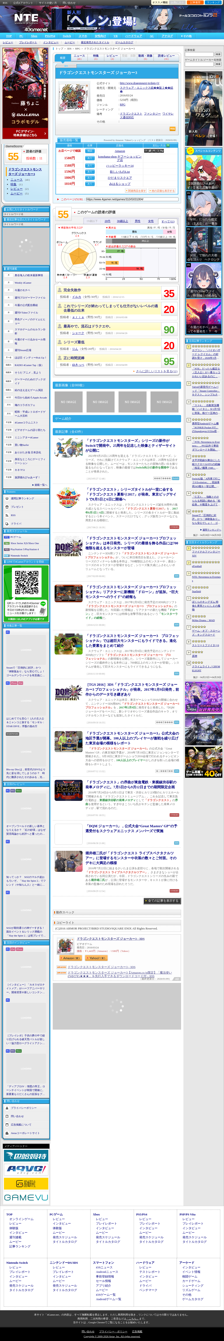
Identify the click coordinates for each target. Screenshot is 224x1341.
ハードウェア (133, 36)
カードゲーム (191, 1281)
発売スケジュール (65, 1237)
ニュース (16, 179)
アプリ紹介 (103, 1285)
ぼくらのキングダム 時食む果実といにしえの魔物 (206, 605)
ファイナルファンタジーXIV (206, 553)
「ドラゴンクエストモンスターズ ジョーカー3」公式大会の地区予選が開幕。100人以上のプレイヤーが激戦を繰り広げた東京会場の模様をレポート (132, 738)
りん (75, 349)
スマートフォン (103, 1262)
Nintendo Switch (19, 555)
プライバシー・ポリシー (113, 1331)
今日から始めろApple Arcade (31, 397)
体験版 (13, 1228)
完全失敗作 (72, 290)
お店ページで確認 (69, 150)
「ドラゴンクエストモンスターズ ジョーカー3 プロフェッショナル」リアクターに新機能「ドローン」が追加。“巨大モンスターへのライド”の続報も (131, 592)
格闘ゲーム (189, 1276)
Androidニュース (107, 1272)
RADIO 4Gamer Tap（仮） (29, 365)
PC (21, 36)
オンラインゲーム (21, 1219)
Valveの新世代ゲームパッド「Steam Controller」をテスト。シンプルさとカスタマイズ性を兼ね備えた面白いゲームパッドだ (206, 391)
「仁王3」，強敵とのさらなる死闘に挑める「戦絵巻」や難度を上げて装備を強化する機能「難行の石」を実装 (206, 501)
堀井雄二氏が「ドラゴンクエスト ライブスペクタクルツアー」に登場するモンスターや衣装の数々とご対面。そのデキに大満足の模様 (130, 858)
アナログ (167, 36)
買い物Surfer (22, 444)
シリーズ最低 (73, 342)
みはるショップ (119, 184)
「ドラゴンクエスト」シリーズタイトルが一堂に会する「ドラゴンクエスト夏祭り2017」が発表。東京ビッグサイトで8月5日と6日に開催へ (130, 494)
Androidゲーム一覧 (108, 1299)
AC (152, 36)
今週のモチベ (22, 290)
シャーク (78, 333)
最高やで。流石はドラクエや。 (87, 326)
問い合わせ (69, 2)
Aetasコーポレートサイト (25, 1133)
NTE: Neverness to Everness (206, 578)
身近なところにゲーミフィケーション (30, 461)
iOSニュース (104, 1267)
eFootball (197, 566)
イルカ (76, 297)
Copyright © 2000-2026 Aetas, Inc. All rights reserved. (112, 1336)
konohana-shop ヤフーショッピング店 (120, 158)
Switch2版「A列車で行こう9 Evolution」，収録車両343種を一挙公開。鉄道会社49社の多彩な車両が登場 (206, 482)
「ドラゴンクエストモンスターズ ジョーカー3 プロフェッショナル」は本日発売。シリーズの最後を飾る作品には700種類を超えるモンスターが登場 (131, 543)
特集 (13, 184)
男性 (137, 221)
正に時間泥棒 (73, 358)
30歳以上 (122, 221)
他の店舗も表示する (163, 190)
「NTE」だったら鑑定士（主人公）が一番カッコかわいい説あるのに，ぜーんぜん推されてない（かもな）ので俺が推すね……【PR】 (206, 372)
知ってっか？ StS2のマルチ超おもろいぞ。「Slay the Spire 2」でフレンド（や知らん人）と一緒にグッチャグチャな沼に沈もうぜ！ (26, 881)
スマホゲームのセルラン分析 (30, 331)
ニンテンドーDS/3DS (64, 1262)
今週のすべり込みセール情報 (30, 341)
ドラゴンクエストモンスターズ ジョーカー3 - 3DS (111, 938)
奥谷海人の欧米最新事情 (29, 275)
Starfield (196, 591)
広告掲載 (137, 1331)
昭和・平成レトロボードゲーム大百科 (30, 413)
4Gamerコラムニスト (26, 422)
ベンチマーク (148, 1290)
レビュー (8, 42)
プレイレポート (28, 42)
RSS (5, 2)
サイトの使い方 (48, 2)
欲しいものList (120, 171)
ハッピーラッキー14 (119, 165)
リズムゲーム (191, 1290)
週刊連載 (15, 1237)
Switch (67, 36)
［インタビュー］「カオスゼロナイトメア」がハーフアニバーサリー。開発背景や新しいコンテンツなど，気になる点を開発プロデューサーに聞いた (25, 988)
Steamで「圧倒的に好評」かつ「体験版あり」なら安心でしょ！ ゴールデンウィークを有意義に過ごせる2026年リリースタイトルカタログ (26, 671)
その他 (186, 1294)
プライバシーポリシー (24, 1107)
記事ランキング (20, 1246)
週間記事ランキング (22, 498)
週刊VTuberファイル (26, 312)
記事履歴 (195, 2)
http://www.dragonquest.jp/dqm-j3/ (139, 83)
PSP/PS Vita (187, 1214)
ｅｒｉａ (78, 317)
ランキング (213, 2)
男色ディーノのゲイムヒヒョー (30, 321)
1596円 (69, 171)
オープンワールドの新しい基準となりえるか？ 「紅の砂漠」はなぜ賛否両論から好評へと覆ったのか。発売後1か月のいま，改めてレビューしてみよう (26, 830)
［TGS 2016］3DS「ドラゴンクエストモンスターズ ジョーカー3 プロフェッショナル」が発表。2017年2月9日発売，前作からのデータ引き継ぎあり (132, 689)
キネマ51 (20, 469)
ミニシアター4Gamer (26, 437)
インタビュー (51, 42)
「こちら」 (132, 1318)
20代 (107, 221)
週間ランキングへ (212, 529)
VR (116, 36)
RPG (122, 104)
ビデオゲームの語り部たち (30, 430)
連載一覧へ (41, 484)
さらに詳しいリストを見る (156, 371)
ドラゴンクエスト (131, 113)
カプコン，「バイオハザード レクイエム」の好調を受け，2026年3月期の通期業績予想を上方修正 (206, 354)
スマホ (83, 36)
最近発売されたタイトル (95, 42)
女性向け (100, 36)
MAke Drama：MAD (203, 620)
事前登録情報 (105, 1276)
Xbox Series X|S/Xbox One (24, 543)
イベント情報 (191, 1272)
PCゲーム (15, 536)
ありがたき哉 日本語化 (28, 452)
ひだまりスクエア (120, 178)
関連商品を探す (137, 190)
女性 (151, 221)
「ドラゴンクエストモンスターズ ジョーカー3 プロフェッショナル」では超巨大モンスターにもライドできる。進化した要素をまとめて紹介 (132, 641)
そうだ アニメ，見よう (28, 372)
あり (90, 158)
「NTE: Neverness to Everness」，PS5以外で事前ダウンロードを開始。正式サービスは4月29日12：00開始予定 (206, 446)
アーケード (186, 1262)
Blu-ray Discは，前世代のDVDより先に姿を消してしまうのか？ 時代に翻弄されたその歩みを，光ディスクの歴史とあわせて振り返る (26, 773)
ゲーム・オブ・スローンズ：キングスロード (206, 632)
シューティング (192, 1285)
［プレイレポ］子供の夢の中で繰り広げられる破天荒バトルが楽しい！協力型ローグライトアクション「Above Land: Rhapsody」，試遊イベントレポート (25, 1039)
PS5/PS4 (50, 36)
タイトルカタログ (65, 1241)
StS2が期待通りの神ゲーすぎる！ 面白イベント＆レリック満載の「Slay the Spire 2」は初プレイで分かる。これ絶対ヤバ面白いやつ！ (26, 932)
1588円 (69, 165)
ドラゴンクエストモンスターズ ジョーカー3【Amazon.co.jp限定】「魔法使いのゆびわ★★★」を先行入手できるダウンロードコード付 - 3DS (120, 974)
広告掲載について (21, 1124)
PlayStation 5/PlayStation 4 (24, 549)
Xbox (34, 36)
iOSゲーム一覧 (106, 1294)
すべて (168, 221)
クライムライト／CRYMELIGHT (206, 668)
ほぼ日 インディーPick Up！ (31, 357)
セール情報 (103, 1281)
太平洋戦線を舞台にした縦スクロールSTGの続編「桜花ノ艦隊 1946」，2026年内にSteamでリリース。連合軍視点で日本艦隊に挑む (206, 464)
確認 (90, 150)
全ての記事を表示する (163, 900)
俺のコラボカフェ (25, 405)
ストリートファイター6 (205, 645)
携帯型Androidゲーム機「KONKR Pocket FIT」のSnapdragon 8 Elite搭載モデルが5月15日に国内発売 (205, 427)
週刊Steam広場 (23, 350)
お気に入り (177, 2)
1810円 (69, 184)
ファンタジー (152, 113)
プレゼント (17, 506)
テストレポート (150, 1272)
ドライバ (16, 523)
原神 (194, 656)
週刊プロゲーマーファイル (30, 297)
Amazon (120, 151)
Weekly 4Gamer (23, 282)
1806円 (69, 178)
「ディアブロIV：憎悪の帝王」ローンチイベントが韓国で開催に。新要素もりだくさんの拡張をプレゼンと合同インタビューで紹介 (25, 1090)
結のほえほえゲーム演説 (29, 390)
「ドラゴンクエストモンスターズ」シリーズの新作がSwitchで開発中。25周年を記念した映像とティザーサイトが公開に (130, 445)
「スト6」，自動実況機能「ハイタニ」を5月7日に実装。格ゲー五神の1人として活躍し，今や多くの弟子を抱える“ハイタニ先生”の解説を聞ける (206, 409)
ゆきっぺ (78, 364)
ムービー (70, 42)
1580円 (69, 158)
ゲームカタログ (124, 42)
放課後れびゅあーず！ (27, 477)
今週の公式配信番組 (26, 305)
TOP (9, 36)
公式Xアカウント (23, 2)
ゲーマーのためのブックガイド (30, 381)
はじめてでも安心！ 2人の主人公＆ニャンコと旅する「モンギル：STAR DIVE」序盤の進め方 (25, 722)
